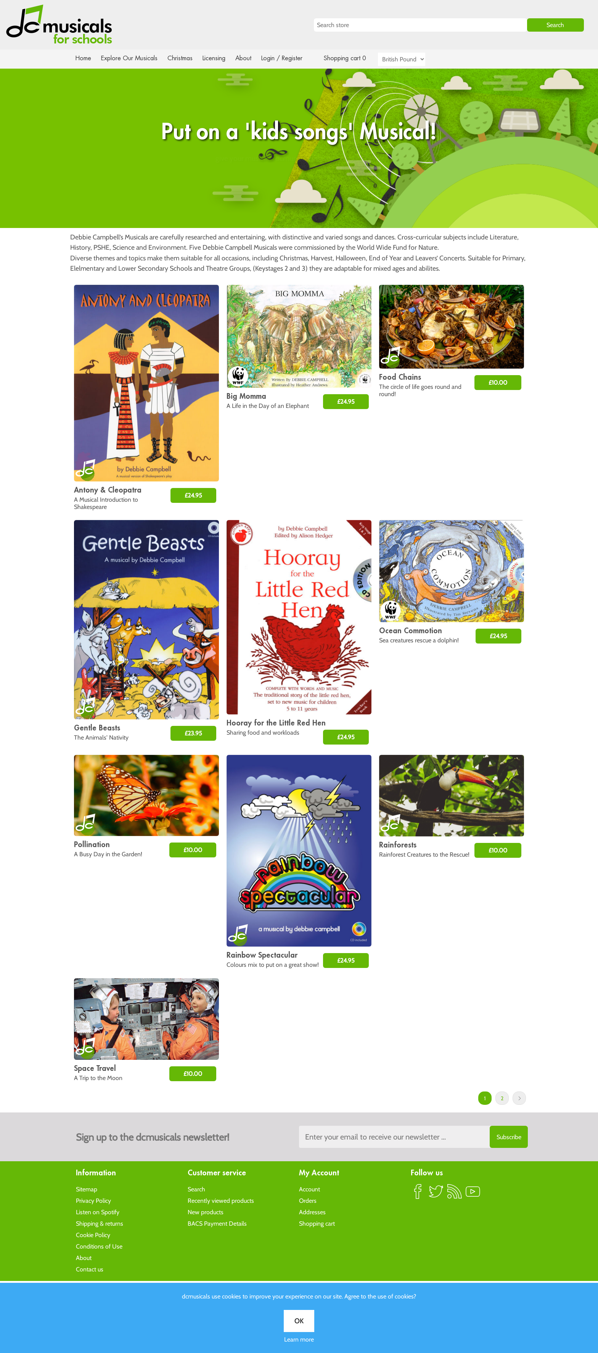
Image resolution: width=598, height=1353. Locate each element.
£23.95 (193, 733)
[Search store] (420, 25)
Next (519, 1098)
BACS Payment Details (217, 1223)
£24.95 (193, 495)
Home (83, 58)
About (250, 58)
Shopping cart (317, 1223)
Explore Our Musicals (130, 58)
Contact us (89, 1269)
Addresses (312, 1211)
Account (309, 1189)
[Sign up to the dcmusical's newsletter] (413, 1137)
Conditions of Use (99, 1246)
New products (205, 1211)
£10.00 (498, 382)
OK (299, 250)
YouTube (473, 1194)
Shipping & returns (99, 1223)
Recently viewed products (221, 1200)
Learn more (299, 268)
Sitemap (86, 1189)
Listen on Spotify (97, 1211)
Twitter (436, 1194)
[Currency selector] (410, 59)
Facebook (418, 1194)
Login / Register (289, 58)
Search (196, 1189)
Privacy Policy (93, 1200)
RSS (454, 1194)
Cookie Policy (93, 1234)
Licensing (220, 58)
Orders (308, 1200)
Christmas (183, 58)
